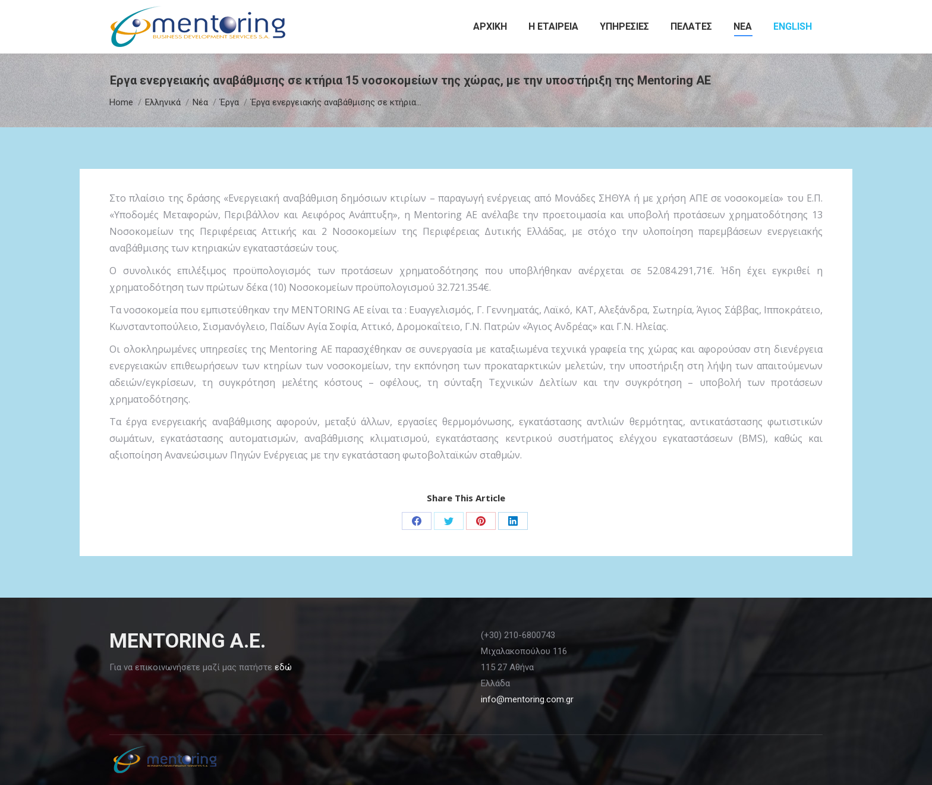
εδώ (283, 667)
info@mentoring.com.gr (527, 699)
